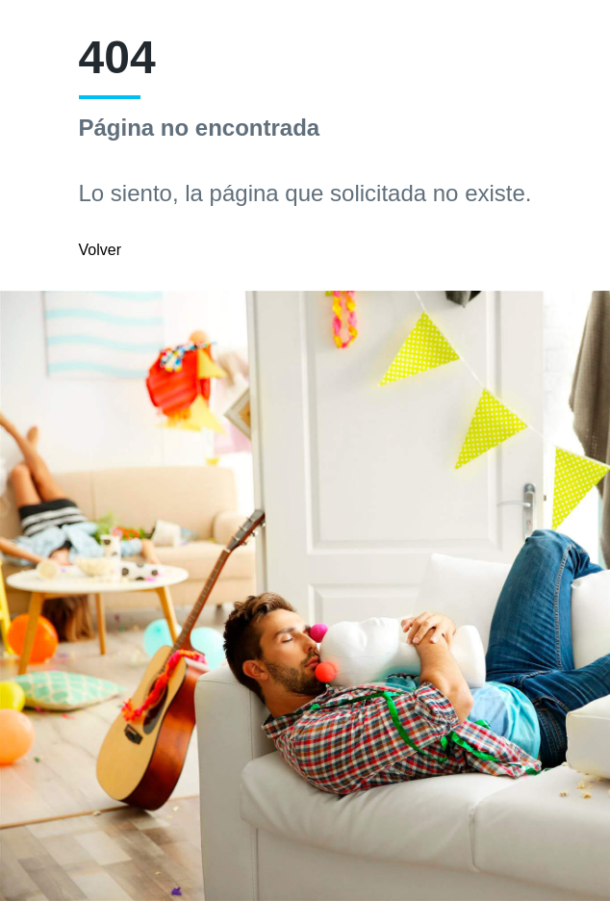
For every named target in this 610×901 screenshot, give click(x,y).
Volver (100, 250)
